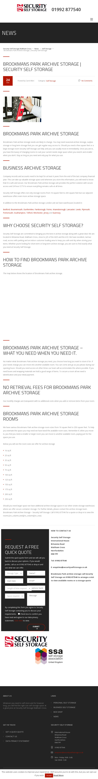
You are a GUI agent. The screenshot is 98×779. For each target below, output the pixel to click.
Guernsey (56, 213)
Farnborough (40, 209)
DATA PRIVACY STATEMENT (17, 741)
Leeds (78, 209)
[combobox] (14, 573)
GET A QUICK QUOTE (14, 732)
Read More (59, 775)
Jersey (46, 213)
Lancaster (71, 209)
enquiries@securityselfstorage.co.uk (69, 752)
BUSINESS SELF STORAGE (64, 707)
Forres (49, 209)
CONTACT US (11, 736)
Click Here (18, 620)
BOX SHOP (58, 712)
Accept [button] (49, 775)
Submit (36, 627)
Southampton (19, 213)
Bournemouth (16, 209)
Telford (29, 213)
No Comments (87, 81)
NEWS (56, 716)
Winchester (38, 213)
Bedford (6, 209)
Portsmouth (8, 213)
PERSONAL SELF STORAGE (64, 702)
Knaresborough (59, 209)
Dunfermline (28, 209)
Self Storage (51, 81)
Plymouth (86, 209)
